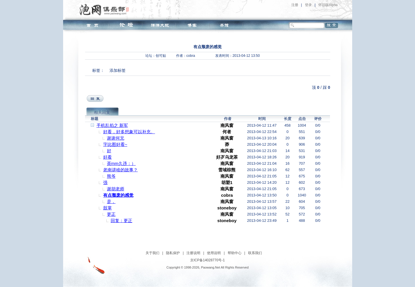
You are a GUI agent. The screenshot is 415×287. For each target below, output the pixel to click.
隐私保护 (173, 253)
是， (111, 201)
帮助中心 (235, 253)
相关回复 (102, 112)
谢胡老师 (115, 188)
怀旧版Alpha (328, 5)
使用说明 (214, 253)
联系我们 (255, 253)
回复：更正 (121, 220)
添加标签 (118, 70)
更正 (111, 214)
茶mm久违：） (121, 163)
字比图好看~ (115, 144)
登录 (308, 5)
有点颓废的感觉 (118, 195)
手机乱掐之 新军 (112, 125)
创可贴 (161, 56)
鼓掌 (107, 207)
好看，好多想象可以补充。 (129, 131)
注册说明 (193, 253)
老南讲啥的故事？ (120, 169)
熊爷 (111, 176)
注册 (294, 5)
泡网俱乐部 (105, 9)
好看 (107, 157)
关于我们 (152, 253)
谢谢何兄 (115, 138)
